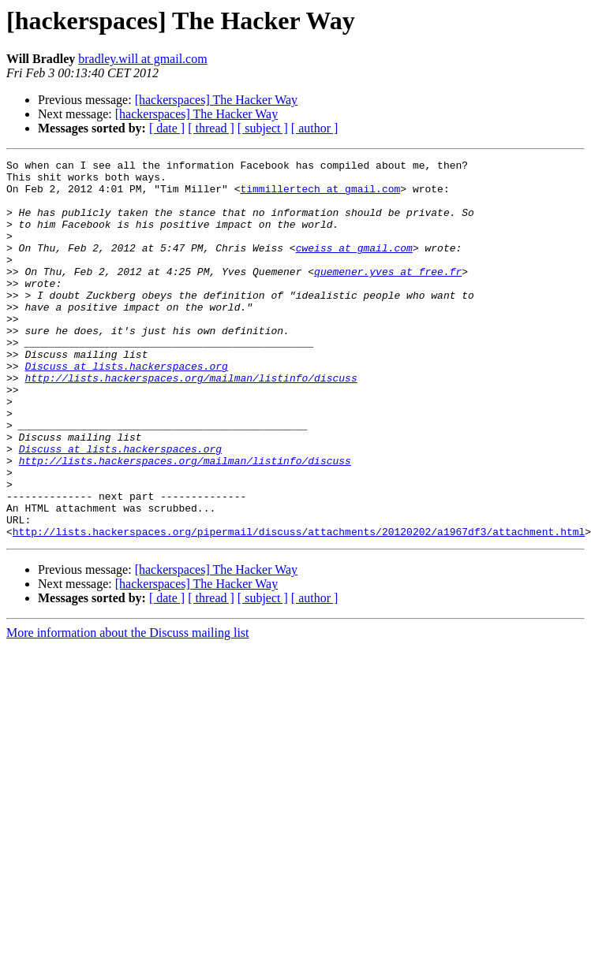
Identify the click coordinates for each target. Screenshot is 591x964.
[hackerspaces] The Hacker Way (216, 99)
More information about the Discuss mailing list (127, 708)
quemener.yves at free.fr (388, 295)
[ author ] (315, 128)
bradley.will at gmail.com (142, 58)
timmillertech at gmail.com (320, 195)
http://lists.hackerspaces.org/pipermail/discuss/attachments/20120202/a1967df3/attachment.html (299, 607)
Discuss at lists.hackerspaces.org (125, 408)
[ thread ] (211, 128)
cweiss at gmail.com (354, 266)
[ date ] (167, 128)
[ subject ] (263, 128)
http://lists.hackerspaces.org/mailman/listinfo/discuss (190, 422)
